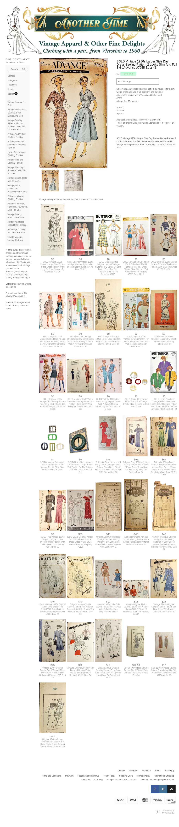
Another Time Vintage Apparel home (157, 779)
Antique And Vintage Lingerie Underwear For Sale (17, 144)
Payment (69, 776)
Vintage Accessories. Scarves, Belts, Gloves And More (17, 112)
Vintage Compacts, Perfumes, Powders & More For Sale (17, 207)
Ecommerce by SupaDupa (168, 812)
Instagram (12, 80)
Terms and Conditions (51, 776)
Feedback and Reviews (88, 776)
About (10, 89)
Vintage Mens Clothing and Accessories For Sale (17, 188)
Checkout (86, 779)
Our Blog (98, 779)
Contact (11, 76)
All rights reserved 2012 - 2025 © (122, 779)
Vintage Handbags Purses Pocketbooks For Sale (17, 170)
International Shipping (164, 776)
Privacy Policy (143, 776)
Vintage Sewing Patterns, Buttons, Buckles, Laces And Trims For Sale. (71, 199)
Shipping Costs (126, 776)
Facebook (12, 85)
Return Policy (109, 776)
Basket (11, 94)
